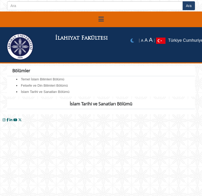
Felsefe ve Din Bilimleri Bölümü (44, 85)
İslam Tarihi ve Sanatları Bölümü (45, 92)
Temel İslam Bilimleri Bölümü (42, 79)
